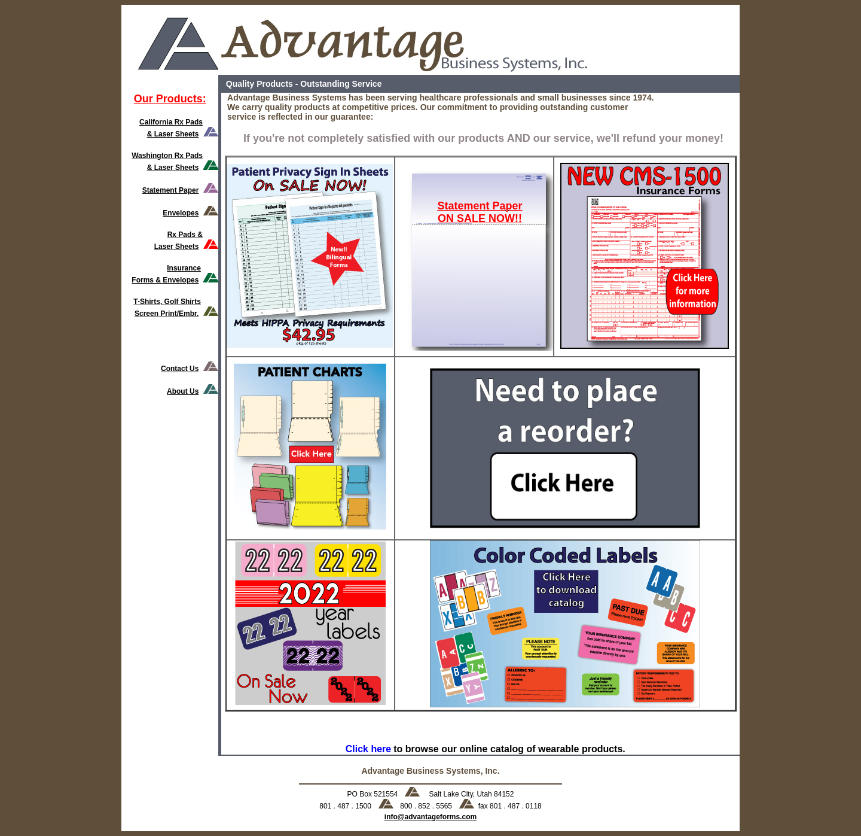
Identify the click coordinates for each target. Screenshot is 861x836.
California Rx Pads (171, 122)
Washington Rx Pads (167, 155)
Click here (368, 749)
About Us (183, 391)
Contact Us (180, 368)
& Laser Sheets (173, 134)
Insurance (184, 268)
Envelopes (181, 213)
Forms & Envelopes (165, 280)
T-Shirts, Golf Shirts (167, 301)
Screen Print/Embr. (167, 313)
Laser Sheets (176, 246)
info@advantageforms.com (430, 817)
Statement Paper (170, 190)
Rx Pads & (185, 234)
